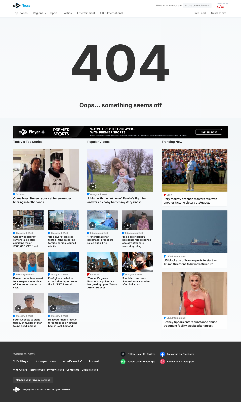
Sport (53, 13)
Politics (67, 13)
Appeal (94, 361)
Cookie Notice (90, 369)
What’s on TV (72, 361)
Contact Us (72, 369)
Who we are (20, 369)
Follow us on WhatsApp (141, 361)
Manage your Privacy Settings (33, 379)
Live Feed (200, 13)
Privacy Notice (55, 369)
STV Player (21, 361)
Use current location (197, 5)
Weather (160, 5)
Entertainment (86, 13)
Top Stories (20, 13)
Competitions (46, 361)
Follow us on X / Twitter (141, 354)
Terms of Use (37, 369)
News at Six (218, 13)
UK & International (111, 13)
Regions (38, 13)
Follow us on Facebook (180, 354)
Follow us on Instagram (180, 361)
